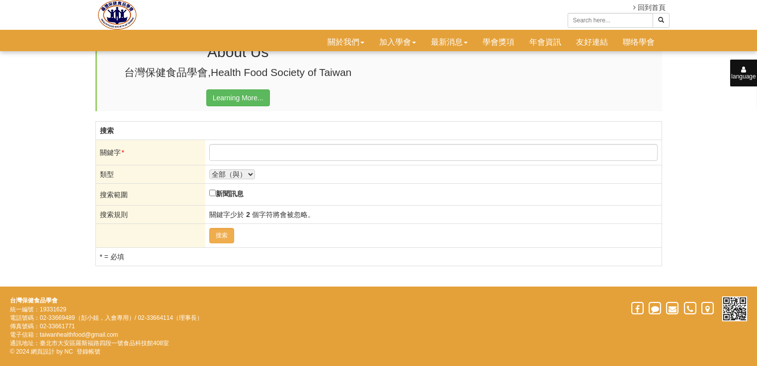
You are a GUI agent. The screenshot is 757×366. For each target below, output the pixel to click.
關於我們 (346, 42)
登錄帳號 (88, 351)
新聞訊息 (230, 194)
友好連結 (592, 42)
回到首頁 (649, 7)
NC (69, 351)
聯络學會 (639, 42)
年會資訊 (545, 42)
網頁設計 (43, 351)
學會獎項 (498, 42)
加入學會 (397, 42)
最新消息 (449, 42)
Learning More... (238, 98)
